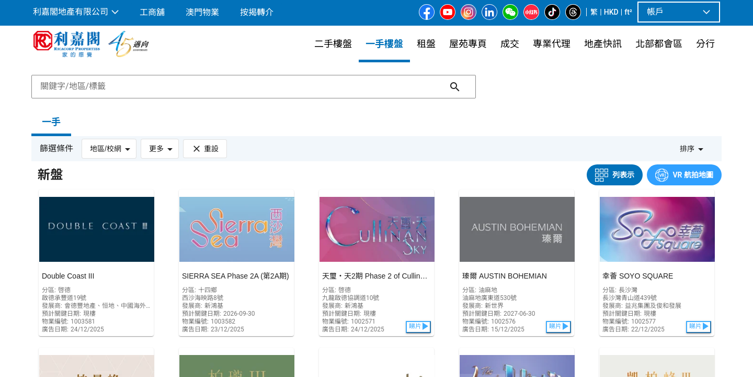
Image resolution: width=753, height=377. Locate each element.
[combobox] (253, 86)
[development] (96, 263)
